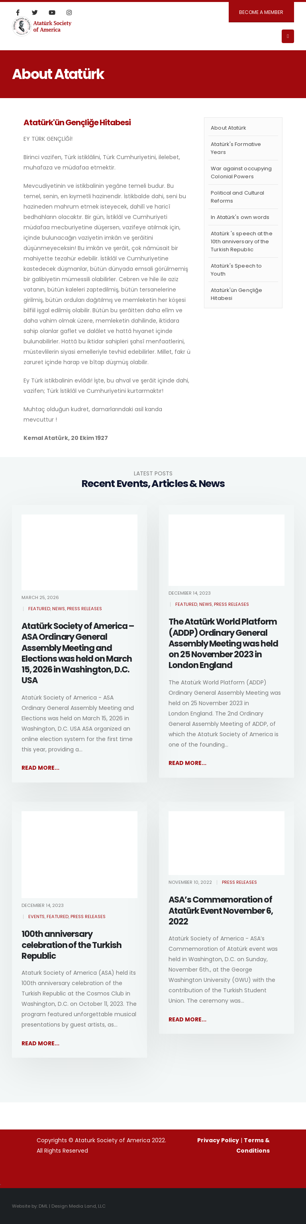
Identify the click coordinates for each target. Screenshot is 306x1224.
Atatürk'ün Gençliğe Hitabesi (236, 294)
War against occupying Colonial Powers (241, 172)
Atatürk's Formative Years (236, 148)
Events (36, 916)
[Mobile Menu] (288, 36)
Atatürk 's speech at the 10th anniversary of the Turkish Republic (241, 241)
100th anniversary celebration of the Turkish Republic (72, 945)
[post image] (79, 552)
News (58, 608)
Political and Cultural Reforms (237, 197)
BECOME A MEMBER (261, 12)
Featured (39, 608)
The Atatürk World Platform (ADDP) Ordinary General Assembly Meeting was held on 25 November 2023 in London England (223, 643)
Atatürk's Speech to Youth (236, 270)
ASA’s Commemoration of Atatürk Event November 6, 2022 (221, 910)
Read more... (40, 768)
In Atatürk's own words (240, 217)
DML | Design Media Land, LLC (72, 1206)
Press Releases (84, 608)
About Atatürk (228, 128)
